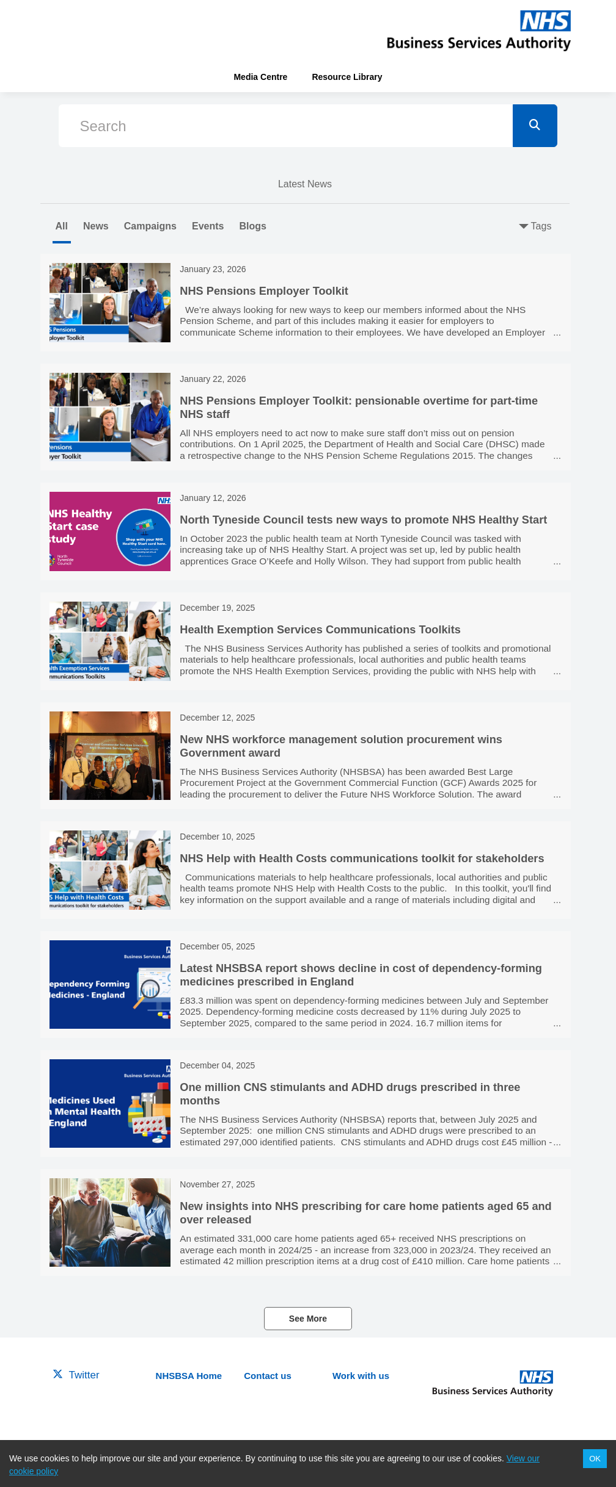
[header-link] (479, 30)
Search (103, 126)
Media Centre (260, 77)
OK (595, 1458)
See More (308, 1318)
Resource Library (347, 77)
